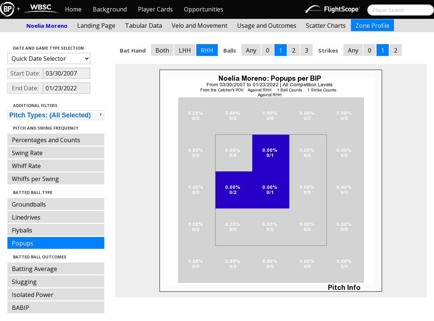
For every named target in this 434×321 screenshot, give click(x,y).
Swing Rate (27, 153)
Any (251, 50)
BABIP (20, 308)
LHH (185, 50)
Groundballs (29, 204)
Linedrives (26, 217)
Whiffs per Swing (35, 179)
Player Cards (155, 9)
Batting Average (34, 269)
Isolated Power (32, 295)
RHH (207, 50)
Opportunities (203, 9)
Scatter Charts (326, 25)
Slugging (24, 282)
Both (162, 50)
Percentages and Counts (46, 140)
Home (73, 9)
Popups (22, 243)
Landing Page (96, 25)
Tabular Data (143, 25)
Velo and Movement (199, 25)
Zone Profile (372, 25)
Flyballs (22, 230)
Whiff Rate (26, 166)
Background (110, 9)
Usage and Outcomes (266, 25)
